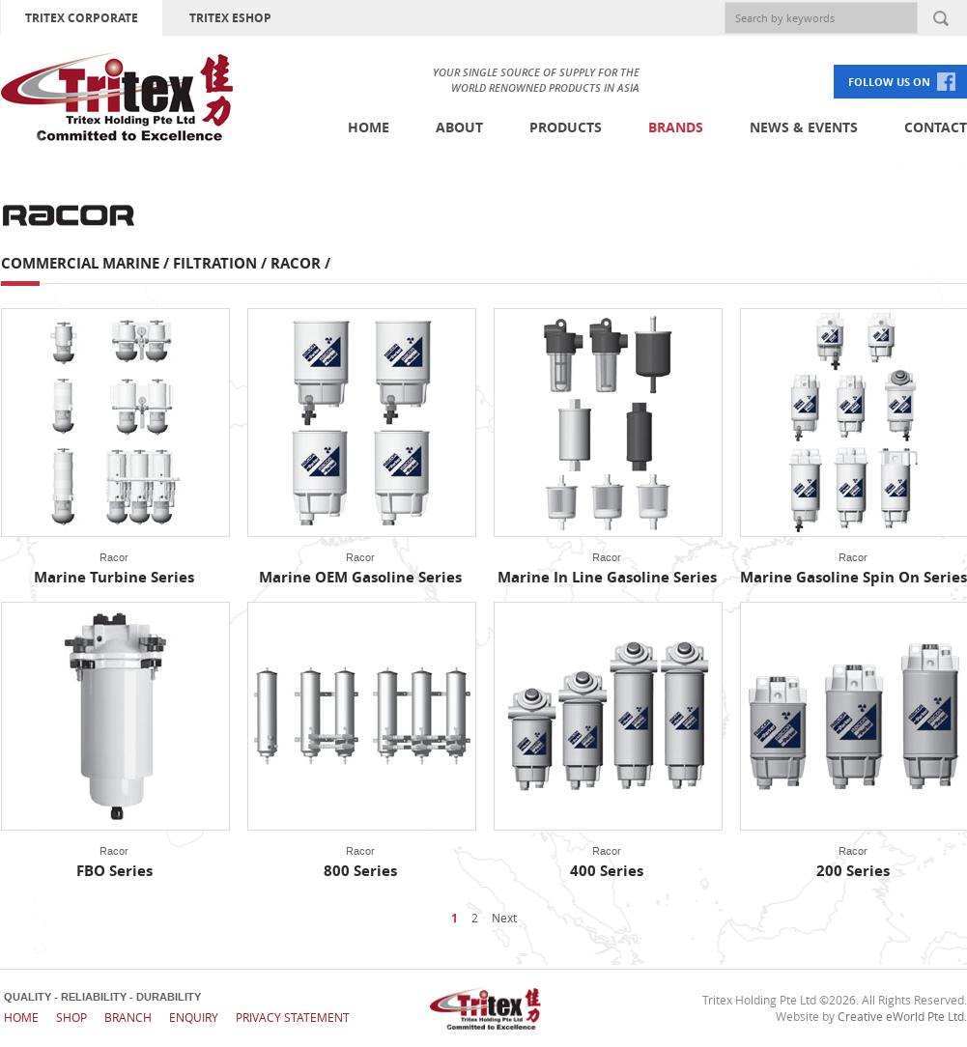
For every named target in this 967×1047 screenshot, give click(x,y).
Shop (71, 1017)
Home (368, 127)
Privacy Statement (293, 1017)
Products (565, 127)
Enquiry (193, 1017)
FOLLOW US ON (889, 81)
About (459, 127)
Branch (128, 1017)
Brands (675, 127)
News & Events (804, 127)
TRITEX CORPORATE (81, 18)
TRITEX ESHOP (230, 18)
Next (504, 917)
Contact (935, 127)
